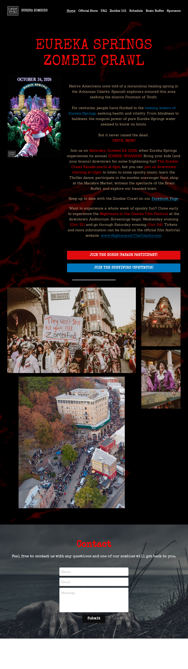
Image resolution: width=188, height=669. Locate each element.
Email (65, 582)
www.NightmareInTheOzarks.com (131, 235)
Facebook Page (164, 198)
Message (68, 593)
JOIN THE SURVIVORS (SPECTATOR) (123, 268)
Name (66, 572)
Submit (93, 618)
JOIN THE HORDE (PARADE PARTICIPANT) (123, 255)
